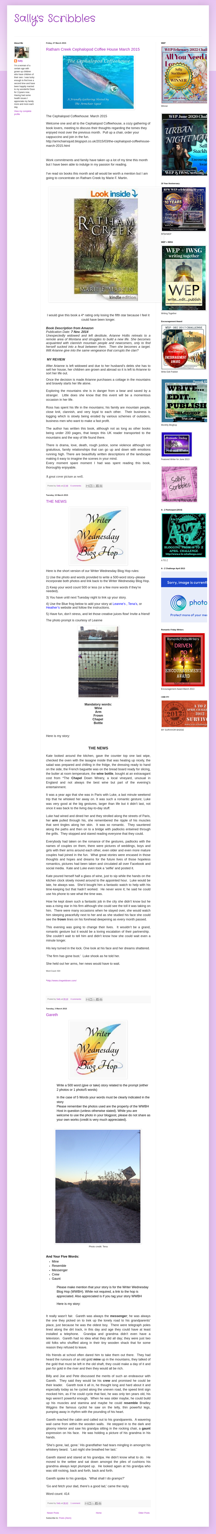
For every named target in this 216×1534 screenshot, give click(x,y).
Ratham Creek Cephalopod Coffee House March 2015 (93, 49)
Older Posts (144, 1513)
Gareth (52, 1015)
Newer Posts (53, 1513)
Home (99, 1513)
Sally (20, 61)
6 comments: (76, 486)
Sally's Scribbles (54, 18)
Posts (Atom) (65, 1518)
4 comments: (76, 999)
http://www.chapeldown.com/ (61, 980)
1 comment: (75, 1503)
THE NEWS (56, 501)
